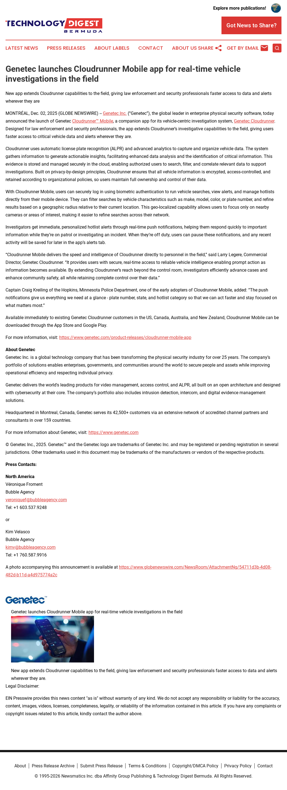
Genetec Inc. (115, 113)
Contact (150, 48)
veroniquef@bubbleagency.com (36, 499)
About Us (184, 48)
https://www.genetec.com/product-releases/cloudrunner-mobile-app (125, 337)
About (20, 765)
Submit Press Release (101, 765)
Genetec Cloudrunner (254, 121)
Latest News (22, 48)
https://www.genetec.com (113, 432)
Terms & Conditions (147, 765)
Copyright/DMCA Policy (195, 765)
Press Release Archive (53, 765)
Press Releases (66, 48)
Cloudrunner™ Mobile (92, 121)
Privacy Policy (238, 765)
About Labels (111, 48)
